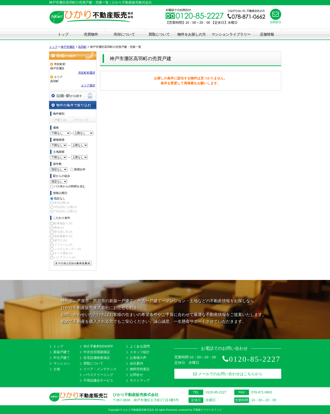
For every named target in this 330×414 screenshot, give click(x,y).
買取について (159, 34)
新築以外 (80, 169)
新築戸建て (61, 352)
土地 (56, 369)
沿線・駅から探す (72, 95)
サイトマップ (140, 380)
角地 (59, 227)
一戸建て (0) (59, 120)
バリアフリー (64, 257)
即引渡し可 (63, 232)
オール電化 (63, 253)
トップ (63, 34)
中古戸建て (61, 358)
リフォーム (63, 244)
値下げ (60, 240)
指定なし (59, 198)
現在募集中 (63, 236)
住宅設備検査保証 (96, 358)
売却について (124, 34)
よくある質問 (140, 346)
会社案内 (136, 363)
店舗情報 (267, 34)
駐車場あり (63, 223)
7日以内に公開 (65, 211)
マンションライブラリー (231, 34)
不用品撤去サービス (98, 380)
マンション (61, 363)
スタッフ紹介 (140, 352)
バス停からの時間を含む (69, 186)
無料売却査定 (140, 369)
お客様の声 (138, 358)
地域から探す (72, 55)
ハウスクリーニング (98, 375)
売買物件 (91, 34)
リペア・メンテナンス (100, 369)
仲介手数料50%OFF (98, 346)
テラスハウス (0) (81, 120)
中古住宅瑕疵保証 (96, 352)
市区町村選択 (86, 72)
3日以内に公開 (65, 207)
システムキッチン (67, 249)
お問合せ (136, 375)
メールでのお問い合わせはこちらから (227, 374)
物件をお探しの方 (191, 34)
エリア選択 (88, 85)
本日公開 (61, 202)
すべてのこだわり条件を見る (73, 263)
